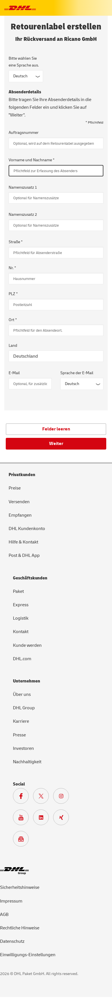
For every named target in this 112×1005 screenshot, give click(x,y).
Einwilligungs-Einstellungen (27, 955)
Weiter (56, 443)
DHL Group (24, 708)
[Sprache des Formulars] (26, 76)
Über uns (22, 694)
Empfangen (20, 515)
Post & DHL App (24, 555)
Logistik (20, 618)
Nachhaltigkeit (27, 762)
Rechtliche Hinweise (19, 928)
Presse (19, 735)
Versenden (19, 502)
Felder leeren (56, 429)
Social (19, 784)
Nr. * (12, 267)
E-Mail (14, 372)
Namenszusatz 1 (23, 187)
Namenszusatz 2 (23, 214)
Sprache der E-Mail (76, 372)
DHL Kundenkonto (27, 528)
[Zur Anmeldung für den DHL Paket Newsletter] (23, 840)
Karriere (21, 721)
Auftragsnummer (23, 132)
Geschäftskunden (30, 578)
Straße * (16, 241)
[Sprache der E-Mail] (82, 384)
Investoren (23, 748)
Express (20, 605)
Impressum (11, 901)
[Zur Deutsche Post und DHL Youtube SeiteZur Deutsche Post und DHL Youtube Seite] (23, 819)
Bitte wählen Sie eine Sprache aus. (24, 62)
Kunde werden (27, 645)
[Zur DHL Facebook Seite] (23, 797)
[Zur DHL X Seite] (43, 797)
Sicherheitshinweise (19, 887)
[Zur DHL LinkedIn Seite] (43, 819)
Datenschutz (12, 941)
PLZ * (13, 293)
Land (13, 345)
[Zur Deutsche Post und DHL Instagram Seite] (63, 797)
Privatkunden (22, 475)
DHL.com (22, 659)
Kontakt (20, 632)
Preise (15, 488)
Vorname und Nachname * (32, 160)
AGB (4, 914)
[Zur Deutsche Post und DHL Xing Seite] (63, 819)
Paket (18, 591)
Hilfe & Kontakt (23, 542)
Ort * (13, 319)
